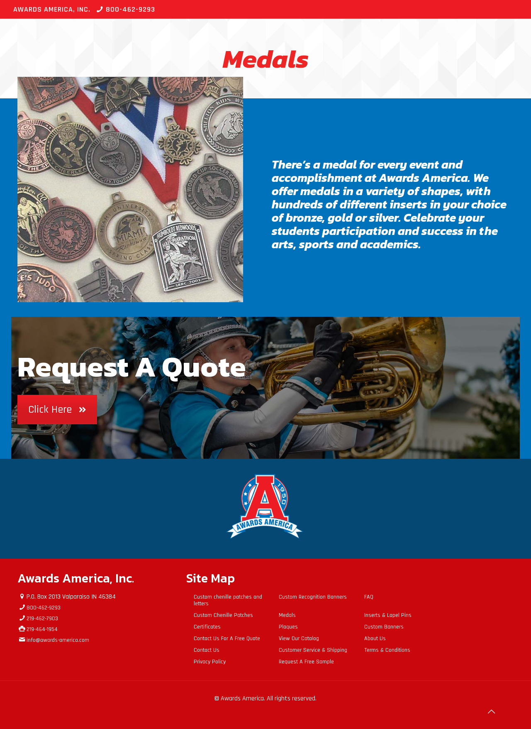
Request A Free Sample (306, 661)
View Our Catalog (299, 638)
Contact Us (206, 650)
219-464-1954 (42, 629)
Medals (287, 615)
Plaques (288, 627)
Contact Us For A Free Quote (227, 638)
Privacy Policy (210, 661)
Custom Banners (384, 627)
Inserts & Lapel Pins (388, 615)
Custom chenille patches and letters (228, 600)
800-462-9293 (130, 9)
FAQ (368, 597)
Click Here (57, 409)
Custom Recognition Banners (313, 597)
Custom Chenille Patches (223, 615)
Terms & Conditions (387, 650)
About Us (375, 638)
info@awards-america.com (58, 640)
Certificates (207, 627)
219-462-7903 (42, 618)
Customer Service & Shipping (313, 650)
